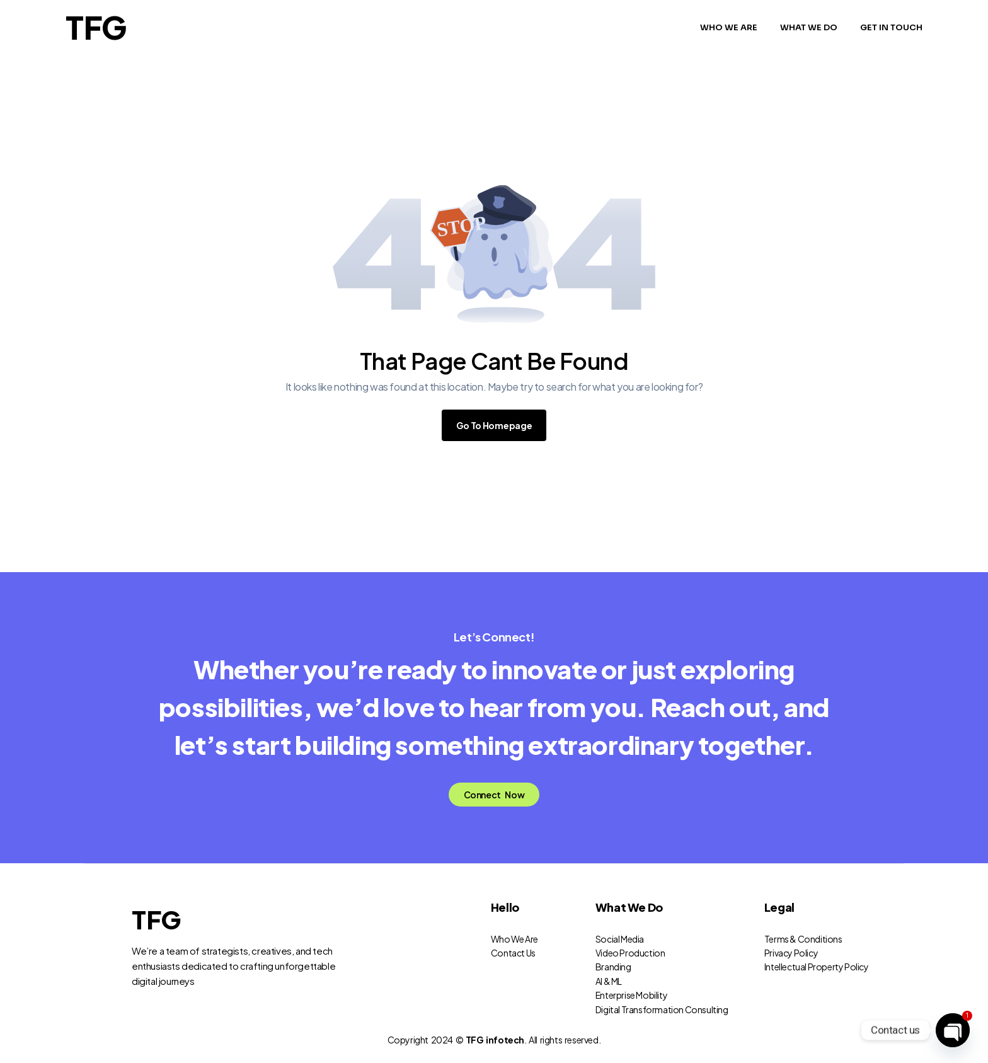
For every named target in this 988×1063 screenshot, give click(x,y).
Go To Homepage (494, 425)
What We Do (629, 907)
